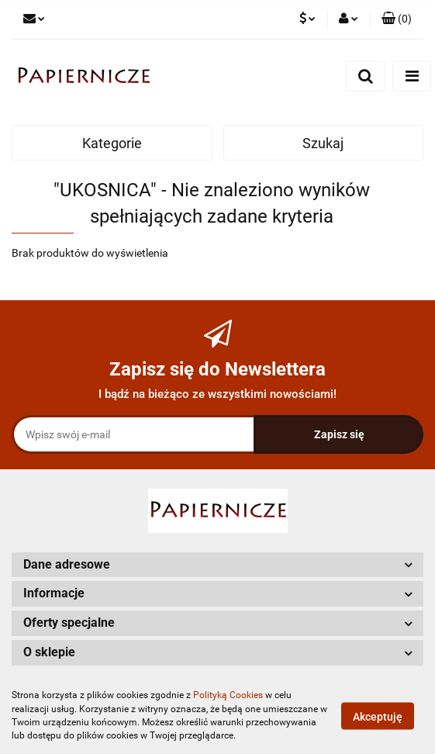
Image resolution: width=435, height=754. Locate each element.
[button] (396, 19)
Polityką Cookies (228, 695)
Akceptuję (377, 716)
